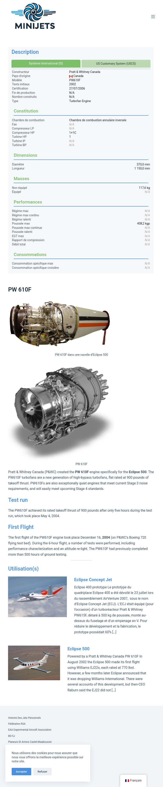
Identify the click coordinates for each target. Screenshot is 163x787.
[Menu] (153, 17)
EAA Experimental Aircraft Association (29, 729)
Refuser (42, 771)
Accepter (21, 771)
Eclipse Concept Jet (93, 579)
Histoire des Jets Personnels (24, 717)
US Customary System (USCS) (116, 63)
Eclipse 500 (78, 648)
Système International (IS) (46, 63)
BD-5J (11, 735)
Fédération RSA (16, 723)
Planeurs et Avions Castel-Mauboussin (30, 741)
